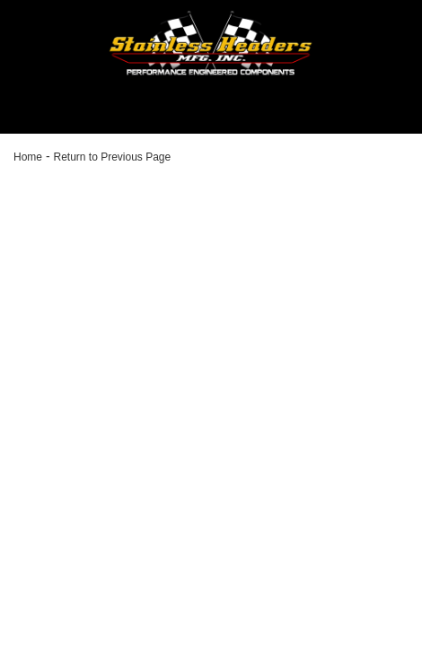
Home (27, 157)
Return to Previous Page (112, 157)
